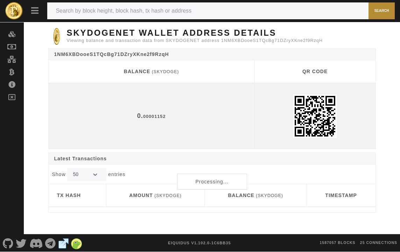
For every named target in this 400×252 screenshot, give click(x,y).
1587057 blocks (337, 242)
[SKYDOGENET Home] (14, 11)
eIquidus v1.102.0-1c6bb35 (199, 243)
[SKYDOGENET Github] (8, 243)
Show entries (89, 174)
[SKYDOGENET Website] (64, 243)
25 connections (378, 242)
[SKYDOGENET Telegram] (51, 243)
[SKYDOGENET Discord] (36, 243)
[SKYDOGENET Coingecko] (77, 243)
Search (381, 11)
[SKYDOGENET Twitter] (21, 243)
